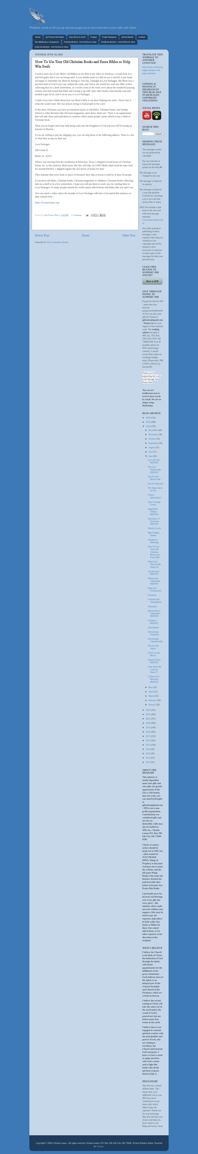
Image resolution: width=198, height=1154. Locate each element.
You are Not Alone (153, 647)
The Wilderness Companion (47, 42)
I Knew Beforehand (154, 496)
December (153, 430)
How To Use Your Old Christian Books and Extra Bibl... (154, 552)
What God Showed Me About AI (154, 564)
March (151, 696)
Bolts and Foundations (154, 589)
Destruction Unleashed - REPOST (154, 581)
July (150, 452)
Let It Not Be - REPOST (154, 461)
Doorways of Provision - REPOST (154, 521)
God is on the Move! (154, 654)
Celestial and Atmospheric (155, 600)
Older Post (128, 235)
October (152, 439)
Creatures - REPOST (153, 621)
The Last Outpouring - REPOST (155, 470)
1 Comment (76, 215)
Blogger (100, 1146)
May (150, 687)
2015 (148, 745)
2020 (148, 723)
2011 (148, 762)
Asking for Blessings (153, 541)
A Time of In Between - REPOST (153, 679)
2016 (148, 740)
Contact (141, 37)
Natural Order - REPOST (155, 661)
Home (38, 37)
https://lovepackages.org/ (47, 202)
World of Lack (154, 528)
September (153, 443)
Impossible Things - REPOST (153, 512)
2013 (148, 753)
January (152, 704)
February (152, 700)
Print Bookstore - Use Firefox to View (80, 42)
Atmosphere (153, 627)
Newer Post (42, 235)
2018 (148, 732)
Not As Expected (155, 483)
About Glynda (127, 37)
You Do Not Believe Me (154, 477)
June (150, 456)
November (153, 434)
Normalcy (152, 606)
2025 (148, 422)
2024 (148, 426)
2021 (148, 718)
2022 (148, 714)
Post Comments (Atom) (57, 242)
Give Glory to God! (77, 37)
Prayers (93, 37)
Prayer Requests (109, 37)
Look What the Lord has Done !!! (154, 669)
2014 (148, 749)
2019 (148, 727)
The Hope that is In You (155, 489)
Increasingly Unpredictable (155, 640)
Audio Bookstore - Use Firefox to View (51, 47)
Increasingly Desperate (153, 633)
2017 (148, 736)
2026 (148, 417)
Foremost (152, 595)
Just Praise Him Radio (54, 37)
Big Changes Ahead (153, 533)
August (151, 447)
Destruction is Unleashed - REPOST (154, 613)
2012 (148, 758)
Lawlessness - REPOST (154, 572)
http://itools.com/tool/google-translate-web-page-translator (152, 70)
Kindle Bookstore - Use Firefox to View (118, 42)
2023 (148, 710)
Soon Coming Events (154, 503)
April (151, 691)
